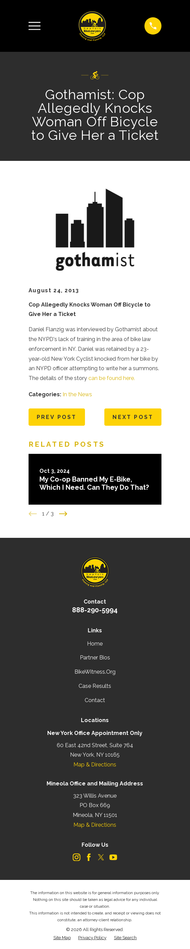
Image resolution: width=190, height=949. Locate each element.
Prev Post (57, 417)
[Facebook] (88, 857)
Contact (95, 700)
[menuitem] (62, 938)
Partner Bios (95, 657)
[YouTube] (113, 857)
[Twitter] (101, 857)
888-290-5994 (95, 610)
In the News (77, 394)
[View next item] (63, 514)
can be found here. (111, 378)
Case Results (95, 686)
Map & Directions (94, 764)
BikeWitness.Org (95, 672)
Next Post (133, 417)
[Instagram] (76, 857)
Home (95, 643)
